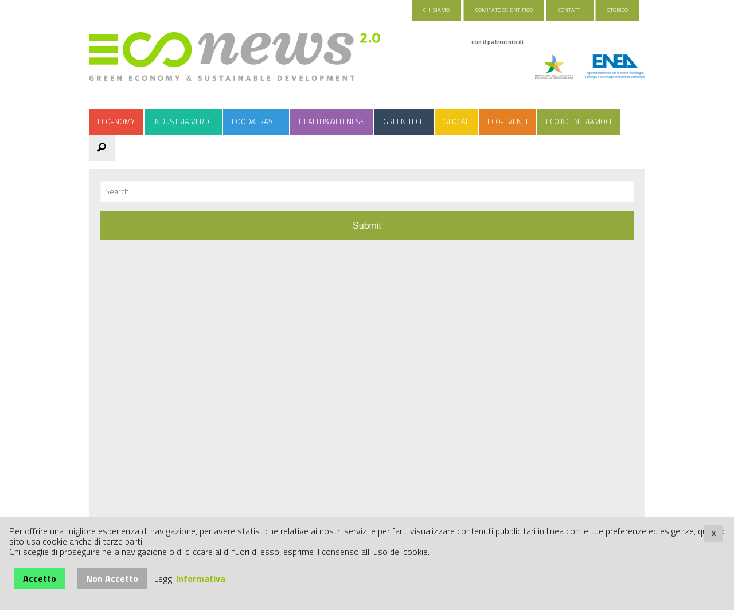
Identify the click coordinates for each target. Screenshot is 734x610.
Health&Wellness (332, 121)
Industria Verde (183, 121)
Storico (617, 10)
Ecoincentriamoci (578, 121)
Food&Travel (256, 121)
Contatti (570, 10)
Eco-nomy (116, 121)
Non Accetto (112, 578)
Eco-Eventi (507, 121)
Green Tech (404, 121)
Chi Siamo (436, 10)
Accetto (39, 578)
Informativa (200, 578)
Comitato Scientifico (504, 10)
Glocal (456, 121)
